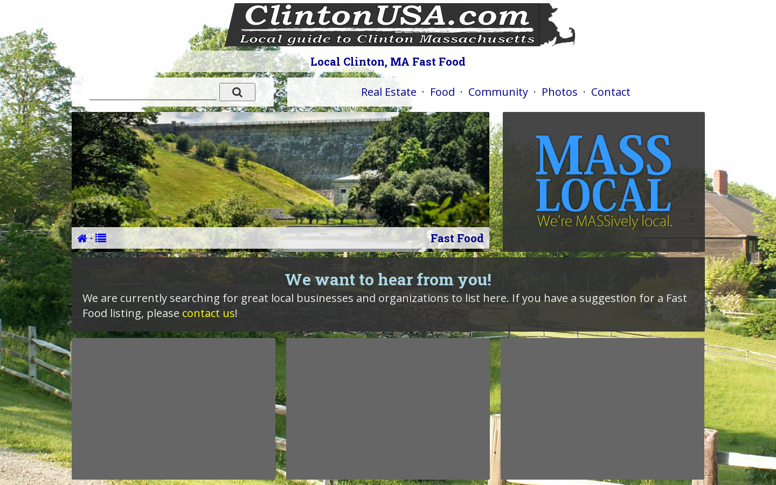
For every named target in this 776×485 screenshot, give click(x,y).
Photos (560, 92)
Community (498, 92)
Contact (610, 92)
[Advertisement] (173, 408)
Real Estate (389, 92)
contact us (208, 313)
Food (442, 92)
